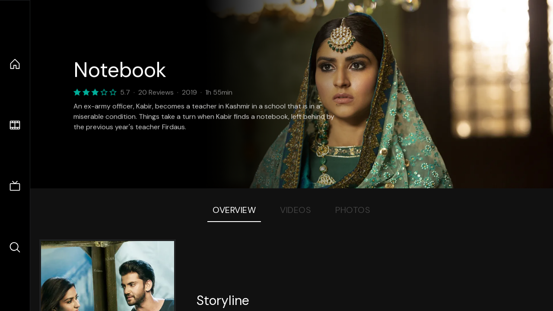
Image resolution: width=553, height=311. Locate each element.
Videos (295, 210)
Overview (234, 210)
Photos (352, 210)
